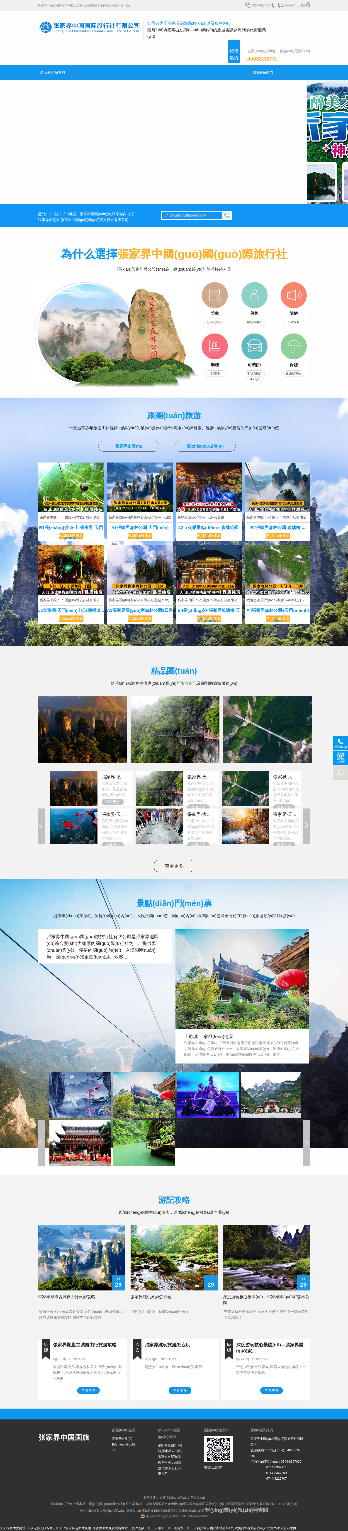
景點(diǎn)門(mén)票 (263, 75)
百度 (162, 1497)
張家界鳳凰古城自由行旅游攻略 (66, 1297)
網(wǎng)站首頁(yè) (52, 75)
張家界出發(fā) (128, 446)
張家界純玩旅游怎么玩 (151, 1297)
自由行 (142, 87)
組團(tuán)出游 (173, 87)
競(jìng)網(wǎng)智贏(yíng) (185, 1497)
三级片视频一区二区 (143, 1528)
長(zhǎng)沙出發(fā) (205, 446)
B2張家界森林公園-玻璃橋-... (277, 527)
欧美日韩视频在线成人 (250, 1528)
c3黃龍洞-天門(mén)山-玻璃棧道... (71, 610)
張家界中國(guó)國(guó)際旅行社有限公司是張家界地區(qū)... (201, 788)
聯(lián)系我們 (262, 5)
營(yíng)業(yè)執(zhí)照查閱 (236, 1510)
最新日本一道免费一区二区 (177, 1528)
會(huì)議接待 (203, 87)
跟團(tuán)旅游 (83, 87)
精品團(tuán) (112, 87)
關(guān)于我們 (296, 5)
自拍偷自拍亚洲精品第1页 (215, 1528)
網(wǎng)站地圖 (193, 1510)
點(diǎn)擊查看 (71, 536)
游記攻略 (233, 87)
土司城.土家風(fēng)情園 (209, 1036)
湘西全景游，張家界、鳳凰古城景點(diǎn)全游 (116, 785)
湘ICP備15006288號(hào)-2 (161, 1510)
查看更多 (112, 802)
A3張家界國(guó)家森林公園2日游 (140, 610)
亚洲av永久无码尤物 (281, 1528)
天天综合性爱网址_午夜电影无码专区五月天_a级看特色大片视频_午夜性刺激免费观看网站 (64, 1528)
